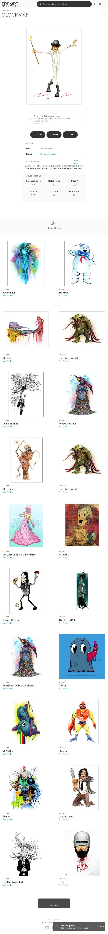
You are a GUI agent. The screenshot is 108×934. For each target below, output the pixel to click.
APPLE (62, 685)
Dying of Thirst (10, 423)
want (54, 134)
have (38, 134)
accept (100, 926)
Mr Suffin (7, 751)
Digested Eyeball (68, 358)
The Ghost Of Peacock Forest (19, 685)
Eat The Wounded (12, 882)
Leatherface (66, 816)
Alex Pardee (7, 295)
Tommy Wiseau (11, 620)
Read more (76, 161)
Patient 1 (64, 554)
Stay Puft (64, 292)
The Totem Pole (67, 620)
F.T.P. (61, 882)
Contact (50, 922)
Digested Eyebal (68, 489)
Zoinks (6, 816)
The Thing (8, 489)
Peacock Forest (67, 423)
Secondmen (9, 292)
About (44, 922)
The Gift (7, 358)
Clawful (63, 751)
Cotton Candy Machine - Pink (18, 554)
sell (70, 134)
